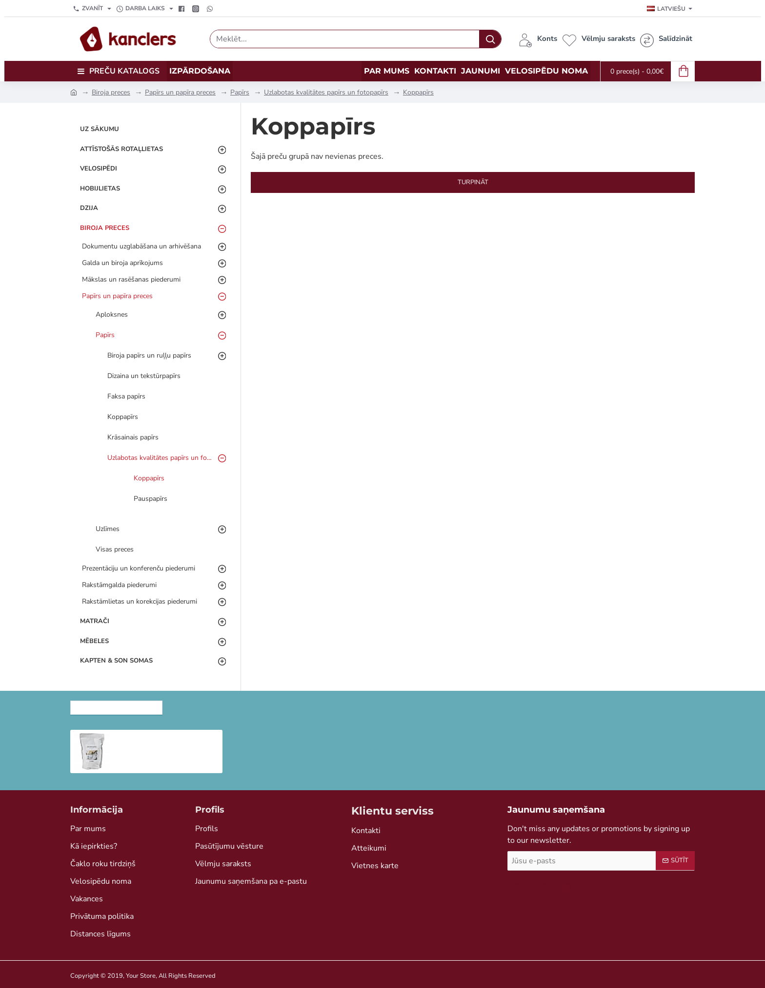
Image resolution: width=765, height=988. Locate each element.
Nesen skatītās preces (116, 705)
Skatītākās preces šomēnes (228, 705)
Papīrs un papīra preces (180, 92)
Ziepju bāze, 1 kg (148, 737)
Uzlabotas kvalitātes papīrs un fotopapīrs (326, 92)
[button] (122, 760)
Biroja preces (111, 92)
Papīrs (239, 92)
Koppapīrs (418, 92)
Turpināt (473, 182)
